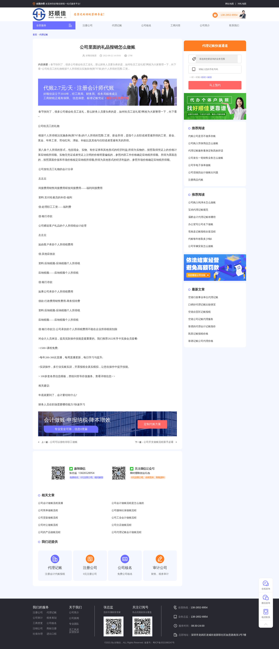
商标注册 (52, 628)
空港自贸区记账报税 (199, 312)
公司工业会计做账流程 (124, 517)
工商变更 (38, 623)
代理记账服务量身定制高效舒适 (205, 150)
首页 (35, 34)
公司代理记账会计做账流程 (126, 532)
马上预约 (215, 85)
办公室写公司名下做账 (200, 224)
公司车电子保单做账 (199, 165)
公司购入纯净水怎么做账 (202, 202)
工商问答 (175, 25)
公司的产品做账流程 (49, 532)
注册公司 (88, 25)
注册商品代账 (195, 179)
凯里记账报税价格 (198, 333)
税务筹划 (52, 617)
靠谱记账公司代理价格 (200, 341)
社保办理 (38, 633)
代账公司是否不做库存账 (202, 136)
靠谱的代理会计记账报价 (202, 326)
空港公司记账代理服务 (200, 319)
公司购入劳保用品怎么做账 (203, 143)
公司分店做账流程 (121, 525)
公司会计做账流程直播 (50, 503)
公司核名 (146, 25)
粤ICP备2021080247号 (164, 642)
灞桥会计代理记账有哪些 (202, 217)
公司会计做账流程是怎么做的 (128, 503)
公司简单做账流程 (48, 510)
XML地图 (242, 3)
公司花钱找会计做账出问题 (203, 172)
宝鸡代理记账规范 (198, 209)
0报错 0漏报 (206, 77)
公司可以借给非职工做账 (63, 442)
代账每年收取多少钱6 (200, 239)
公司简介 (205, 25)
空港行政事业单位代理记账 (203, 297)
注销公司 (38, 628)
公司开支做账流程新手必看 (158, 442)
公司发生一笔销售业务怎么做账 (205, 158)
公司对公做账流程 (48, 525)
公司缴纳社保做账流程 (124, 510)
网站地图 (229, 3)
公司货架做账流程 (48, 517)
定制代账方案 (152, 424)
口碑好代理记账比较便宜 (202, 304)
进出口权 (52, 633)
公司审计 (38, 617)
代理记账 (117, 25)
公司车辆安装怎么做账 (200, 246)
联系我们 (234, 25)
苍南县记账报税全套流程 (202, 231)
